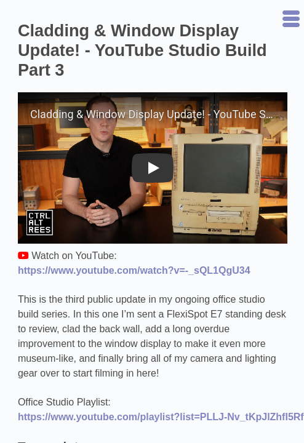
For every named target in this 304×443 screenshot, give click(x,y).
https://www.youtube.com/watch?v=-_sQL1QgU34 (134, 270)
